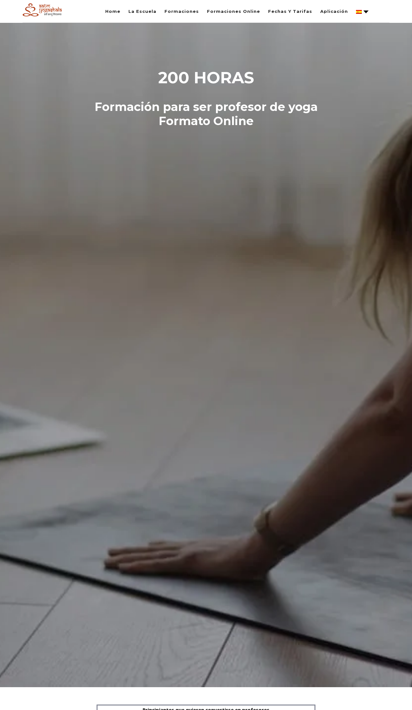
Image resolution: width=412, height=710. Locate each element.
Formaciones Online (233, 11)
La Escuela (142, 11)
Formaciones (181, 11)
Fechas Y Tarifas (290, 11)
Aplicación (334, 11)
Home (112, 11)
